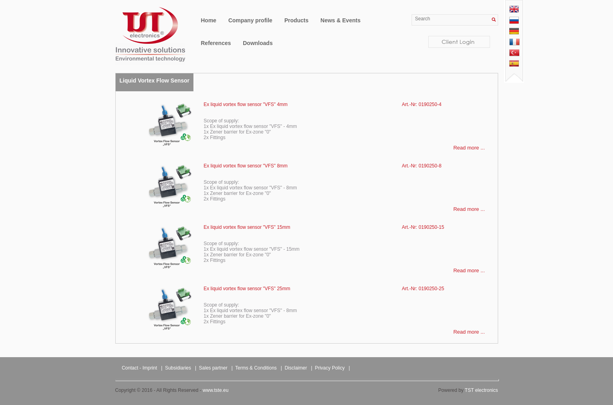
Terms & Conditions (256, 368)
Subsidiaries (178, 368)
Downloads (258, 43)
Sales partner (213, 368)
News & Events (341, 20)
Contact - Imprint (139, 368)
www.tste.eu (216, 390)
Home (209, 20)
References (216, 43)
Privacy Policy (330, 368)
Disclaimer (296, 368)
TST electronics (481, 390)
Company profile (250, 20)
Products (296, 20)
